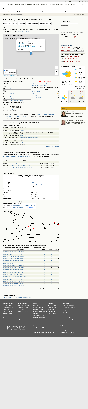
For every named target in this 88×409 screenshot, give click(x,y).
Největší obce (18, 12)
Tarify (46, 4)
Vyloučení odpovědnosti (39, 328)
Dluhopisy (35, 307)
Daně (49, 319)
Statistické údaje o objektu (16, 100)
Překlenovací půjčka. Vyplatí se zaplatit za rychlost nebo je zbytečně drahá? (75, 123)
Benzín (40, 317)
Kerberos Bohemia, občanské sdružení (26, 46)
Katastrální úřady (51, 309)
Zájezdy (71, 1)
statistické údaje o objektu (19, 116)
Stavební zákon (51, 317)
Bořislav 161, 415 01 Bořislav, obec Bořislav (13, 272)
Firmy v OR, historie (36, 97)
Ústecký (12, 98)
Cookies (43, 325)
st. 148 (32, 181)
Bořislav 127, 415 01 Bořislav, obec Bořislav (13, 278)
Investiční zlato (38, 315)
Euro (24, 307)
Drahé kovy (35, 313)
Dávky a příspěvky (22, 314)
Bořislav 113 (13, 91)
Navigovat (12, 109)
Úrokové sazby (21, 305)
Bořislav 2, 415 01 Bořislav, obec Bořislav (13, 283)
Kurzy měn (23, 4)
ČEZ (37, 305)
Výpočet (11, 303)
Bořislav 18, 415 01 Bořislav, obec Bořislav (13, 256)
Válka (68, 4)
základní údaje (7, 23)
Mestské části (79, 61)
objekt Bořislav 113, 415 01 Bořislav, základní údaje (17, 297)
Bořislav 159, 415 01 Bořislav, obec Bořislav (13, 267)
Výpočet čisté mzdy (7, 305)
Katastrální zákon (65, 50)
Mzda (24, 311)
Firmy (67, 56)
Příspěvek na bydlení (7, 311)
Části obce (73, 61)
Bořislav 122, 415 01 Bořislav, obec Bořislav (13, 281)
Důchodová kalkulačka (8, 307)
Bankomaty (24, 303)
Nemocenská (20, 316)
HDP (40, 309)
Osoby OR (76, 56)
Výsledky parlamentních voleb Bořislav (41, 83)
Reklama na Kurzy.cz (66, 325)
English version (66, 315)
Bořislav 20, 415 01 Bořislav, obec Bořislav (13, 254)
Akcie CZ (12, 4)
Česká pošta (49, 12)
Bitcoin (37, 4)
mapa (15, 23)
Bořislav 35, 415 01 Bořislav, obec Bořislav (13, 279)
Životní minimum (6, 315)
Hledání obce (7, 12)
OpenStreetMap (10, 75)
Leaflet (4, 75)
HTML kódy (72, 332)
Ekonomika (35, 309)
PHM (37, 317)
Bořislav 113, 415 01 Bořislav (17, 14)
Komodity (29, 4)
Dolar (27, 307)
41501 (11, 88)
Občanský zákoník (52, 313)
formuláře (53, 319)
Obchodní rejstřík (65, 1)
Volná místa (24, 309)
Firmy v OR (34, 95)
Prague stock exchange (68, 319)
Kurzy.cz (4, 14)
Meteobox (79, 1)
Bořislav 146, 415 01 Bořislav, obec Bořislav (13, 262)
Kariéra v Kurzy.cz (65, 328)
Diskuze (73, 4)
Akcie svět (17, 4)
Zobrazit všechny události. (52, 146)
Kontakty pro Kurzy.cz (66, 330)
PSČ (41, 12)
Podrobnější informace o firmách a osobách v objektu (17, 156)
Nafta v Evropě (36, 319)
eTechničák (68, 309)
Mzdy (42, 309)
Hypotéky (42, 4)
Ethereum (44, 311)
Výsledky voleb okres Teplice (39, 85)
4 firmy (74, 36)
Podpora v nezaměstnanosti (24, 317)
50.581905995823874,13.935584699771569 (23, 205)
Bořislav (12, 93)
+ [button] (56, 71)
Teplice (11, 96)
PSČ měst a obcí (65, 47)
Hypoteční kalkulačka (7, 317)
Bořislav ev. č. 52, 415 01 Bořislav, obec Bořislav (14, 276)
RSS (66, 332)
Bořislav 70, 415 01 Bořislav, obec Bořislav (13, 258)
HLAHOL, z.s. (21, 45)
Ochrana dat (36, 325)
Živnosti (33, 93)
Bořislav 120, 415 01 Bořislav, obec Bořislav (13, 251)
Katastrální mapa (11, 207)
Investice (35, 303)
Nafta (43, 317)
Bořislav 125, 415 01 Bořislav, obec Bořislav (13, 285)
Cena (67, 305)
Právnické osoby (36, 91)
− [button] (56, 74)
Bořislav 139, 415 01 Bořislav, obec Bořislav (13, 265)
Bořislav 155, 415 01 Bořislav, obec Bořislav (13, 263)
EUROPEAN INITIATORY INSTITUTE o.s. (30, 139)
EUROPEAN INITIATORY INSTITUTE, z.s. (27, 48)
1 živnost (75, 38)
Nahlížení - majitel (36, 183)
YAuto (74, 1)
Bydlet (82, 1)
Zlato (34, 4)
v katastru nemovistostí (22, 31)
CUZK (43, 183)
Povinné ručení (6, 319)
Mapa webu (68, 312)
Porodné (26, 316)
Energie (51, 4)
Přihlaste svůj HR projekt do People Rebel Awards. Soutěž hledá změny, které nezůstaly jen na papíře (75, 115)
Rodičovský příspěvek (7, 313)
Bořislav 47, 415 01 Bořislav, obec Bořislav (13, 271)
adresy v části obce (45, 23)
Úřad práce (20, 311)
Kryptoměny (35, 311)
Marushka (20, 207)
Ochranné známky (52, 311)
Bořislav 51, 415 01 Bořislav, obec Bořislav (13, 269)
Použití (62, 332)
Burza (34, 305)
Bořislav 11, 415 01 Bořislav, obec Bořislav (13, 274)
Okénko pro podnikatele (68, 109)
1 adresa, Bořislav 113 (37, 185)
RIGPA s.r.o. (23, 142)
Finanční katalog (66, 310)
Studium (86, 1)
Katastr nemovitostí (66, 49)
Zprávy (7, 4)
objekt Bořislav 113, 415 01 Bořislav (72, 32)
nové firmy (22, 23)
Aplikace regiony (66, 45)
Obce (65, 61)
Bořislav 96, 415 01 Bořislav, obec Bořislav (13, 260)
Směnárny (20, 307)
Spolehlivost (71, 305)
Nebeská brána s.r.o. (22, 43)
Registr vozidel (66, 307)
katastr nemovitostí (32, 23)
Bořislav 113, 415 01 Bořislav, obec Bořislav (13, 253)
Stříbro (44, 315)
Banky (19, 303)
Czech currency (66, 317)
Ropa (34, 317)
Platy (27, 311)
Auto (64, 305)
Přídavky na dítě (6, 309)
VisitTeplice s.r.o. (24, 135)
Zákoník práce (51, 315)
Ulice (68, 61)
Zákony (61, 4)
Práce (65, 4)
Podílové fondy (41, 307)
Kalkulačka (56, 4)
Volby (64, 312)
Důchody (20, 319)
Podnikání (50, 303)
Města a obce (51, 305)
